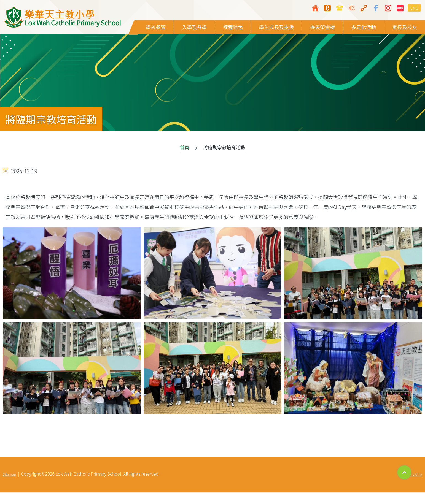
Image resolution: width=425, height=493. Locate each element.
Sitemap (9, 475)
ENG (414, 8)
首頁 (184, 148)
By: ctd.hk (414, 475)
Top (404, 472)
